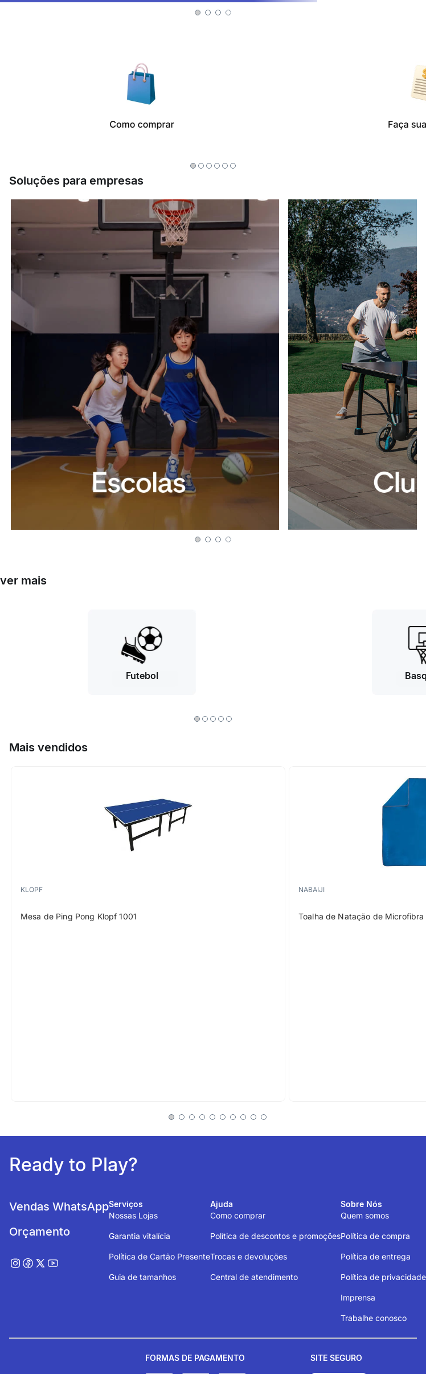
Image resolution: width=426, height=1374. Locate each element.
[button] (197, 12)
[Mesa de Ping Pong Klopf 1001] (148, 934)
